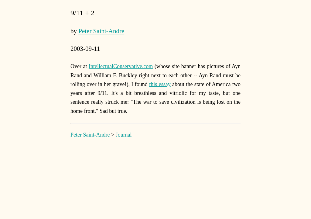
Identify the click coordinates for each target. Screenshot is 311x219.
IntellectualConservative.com (121, 66)
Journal (124, 135)
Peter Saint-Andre (101, 31)
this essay (159, 84)
